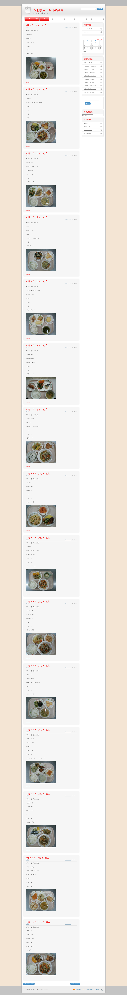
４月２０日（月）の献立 (90, 89)
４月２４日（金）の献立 (90, 76)
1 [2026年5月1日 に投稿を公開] (95, 42)
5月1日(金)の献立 (88, 62)
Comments (89, 989)
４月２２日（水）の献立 (90, 82)
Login (97, 989)
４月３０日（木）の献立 (90, 66)
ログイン (86, 123)
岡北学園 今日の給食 (48, 10)
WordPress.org (87, 133)
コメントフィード (88, 130)
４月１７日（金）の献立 (90, 92)
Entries (78, 989)
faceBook (44, 19)
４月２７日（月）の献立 (90, 72)
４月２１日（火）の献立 (90, 85)
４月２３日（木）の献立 (90, 79)
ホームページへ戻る (32, 19)
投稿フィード (87, 126)
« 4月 (84, 51)
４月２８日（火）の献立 (90, 69)
